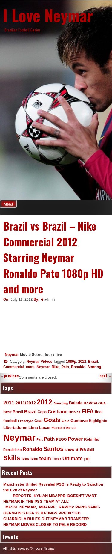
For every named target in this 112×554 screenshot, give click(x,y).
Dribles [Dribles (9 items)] (75, 412)
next (105, 376)
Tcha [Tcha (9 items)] (25, 459)
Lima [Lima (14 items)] (33, 427)
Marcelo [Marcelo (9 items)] (58, 428)
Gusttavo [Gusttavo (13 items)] (79, 420)
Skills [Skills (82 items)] (11, 458)
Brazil (93, 361)
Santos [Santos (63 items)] (53, 448)
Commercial (13, 367)
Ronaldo (78, 367)
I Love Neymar (48, 15)
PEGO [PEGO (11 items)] (61, 439)
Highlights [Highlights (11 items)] (98, 421)
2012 (82, 361)
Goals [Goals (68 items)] (52, 419)
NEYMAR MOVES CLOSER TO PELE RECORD (45, 524)
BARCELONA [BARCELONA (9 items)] (95, 403)
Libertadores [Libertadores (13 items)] (15, 427)
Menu (8, 204)
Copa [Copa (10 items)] (42, 412)
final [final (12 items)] (98, 412)
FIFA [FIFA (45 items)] (88, 411)
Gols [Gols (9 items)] (65, 421)
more (30, 367)
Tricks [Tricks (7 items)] (56, 459)
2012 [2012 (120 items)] (44, 402)
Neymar (12, 354)
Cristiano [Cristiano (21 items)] (57, 411)
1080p (71, 361)
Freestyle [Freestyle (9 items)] (25, 421)
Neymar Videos (40, 361)
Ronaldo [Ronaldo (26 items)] (32, 449)
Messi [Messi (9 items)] (71, 428)
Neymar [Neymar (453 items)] (19, 437)
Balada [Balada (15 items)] (75, 403)
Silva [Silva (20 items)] (80, 449)
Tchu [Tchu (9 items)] (34, 459)
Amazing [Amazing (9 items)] (60, 403)
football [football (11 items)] (10, 421)
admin (49, 299)
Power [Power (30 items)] (75, 439)
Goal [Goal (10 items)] (38, 421)
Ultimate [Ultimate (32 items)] (72, 458)
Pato (65, 367)
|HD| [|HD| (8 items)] (87, 459)
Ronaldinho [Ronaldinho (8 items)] (12, 449)
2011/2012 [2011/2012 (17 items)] (25, 403)
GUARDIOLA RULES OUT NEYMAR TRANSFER (46, 519)
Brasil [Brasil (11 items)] (18, 412)
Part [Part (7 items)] (39, 439)
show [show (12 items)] (69, 449)
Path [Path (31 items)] (49, 439)
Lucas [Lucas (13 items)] (44, 427)
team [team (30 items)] (45, 458)
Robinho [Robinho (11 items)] (91, 439)
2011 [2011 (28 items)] (8, 403)
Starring (94, 367)
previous (9, 376)
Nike (55, 367)
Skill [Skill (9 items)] (90, 449)
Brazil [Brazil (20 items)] (30, 411)
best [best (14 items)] (7, 412)
